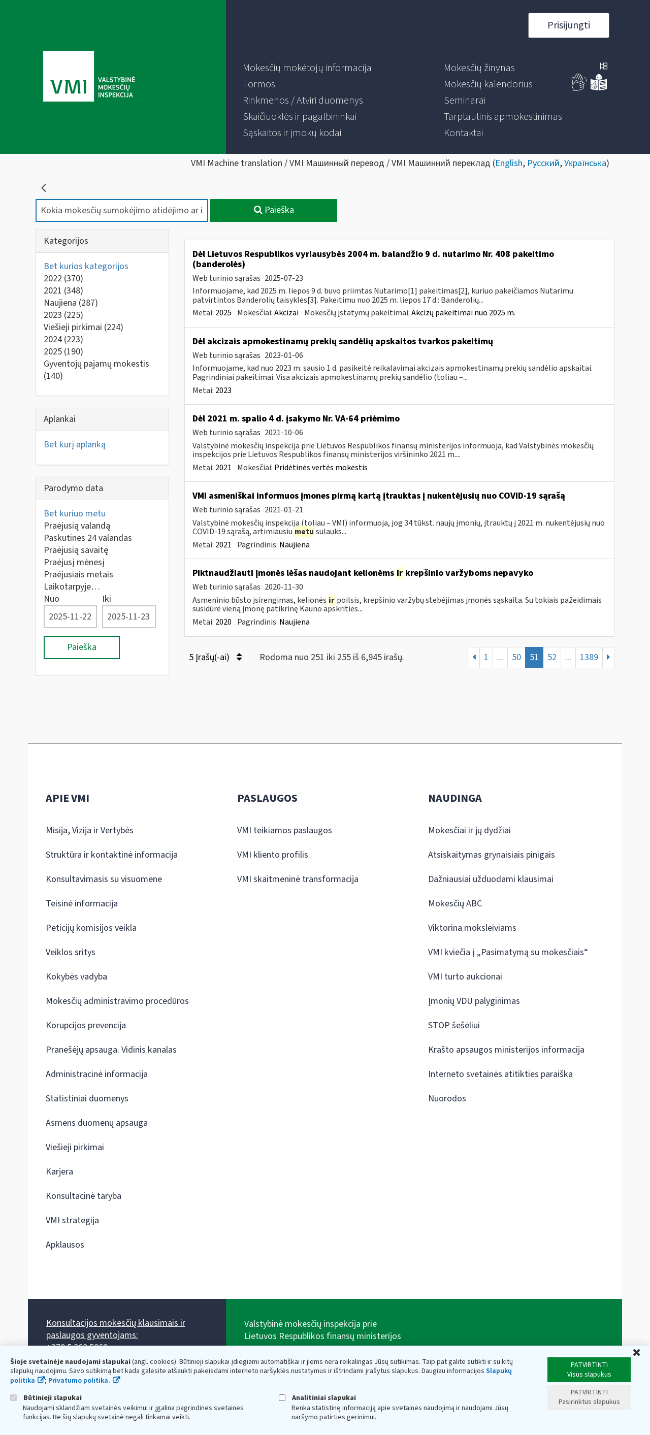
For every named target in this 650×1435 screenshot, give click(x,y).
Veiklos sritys (70, 952)
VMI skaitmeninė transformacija (298, 879)
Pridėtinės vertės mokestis (321, 467)
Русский (543, 163)
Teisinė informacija (82, 903)
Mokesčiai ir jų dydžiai (469, 830)
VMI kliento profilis (272, 855)
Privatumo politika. (79, 1381)
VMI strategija (72, 1220)
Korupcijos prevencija (86, 1025)
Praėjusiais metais (78, 574)
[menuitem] (307, 68)
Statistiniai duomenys (87, 1098)
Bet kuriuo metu (75, 513)
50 (516, 657)
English (509, 163)
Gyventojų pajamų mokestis (96, 369)
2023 (63, 315)
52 (552, 657)
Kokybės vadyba (76, 976)
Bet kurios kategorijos (86, 266)
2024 (63, 339)
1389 (589, 657)
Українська (585, 163)
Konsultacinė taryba (83, 1196)
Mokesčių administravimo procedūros (117, 1001)
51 (534, 657)
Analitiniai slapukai (317, 1398)
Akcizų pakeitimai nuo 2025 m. (463, 312)
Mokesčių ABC (455, 903)
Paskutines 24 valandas (88, 538)
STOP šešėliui (454, 1025)
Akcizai (286, 312)
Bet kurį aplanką (75, 444)
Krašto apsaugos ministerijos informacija (506, 1049)
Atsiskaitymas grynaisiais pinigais (491, 855)
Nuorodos (447, 1098)
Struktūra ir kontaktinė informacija (112, 855)
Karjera (59, 1171)
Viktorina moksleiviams (472, 928)
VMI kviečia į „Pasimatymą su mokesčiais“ (508, 952)
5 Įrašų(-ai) (215, 657)
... (500, 657)
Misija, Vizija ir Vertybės (90, 830)
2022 (63, 278)
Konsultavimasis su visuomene (104, 879)
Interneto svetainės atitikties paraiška (500, 1074)
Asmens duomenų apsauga (97, 1123)
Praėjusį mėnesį (74, 562)
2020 (223, 622)
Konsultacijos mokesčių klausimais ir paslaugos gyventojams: (115, 1329)
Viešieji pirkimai (83, 327)
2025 (63, 351)
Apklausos (65, 1244)
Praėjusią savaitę (76, 550)
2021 (63, 290)
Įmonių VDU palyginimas (474, 1001)
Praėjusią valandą (77, 525)
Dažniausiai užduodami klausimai (491, 879)
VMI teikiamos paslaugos (284, 830)
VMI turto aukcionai (465, 976)
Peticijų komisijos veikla (91, 928)
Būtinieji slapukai (46, 1398)
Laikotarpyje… (72, 586)
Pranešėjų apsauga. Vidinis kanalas (111, 1049)
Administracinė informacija (97, 1074)
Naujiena (71, 303)
